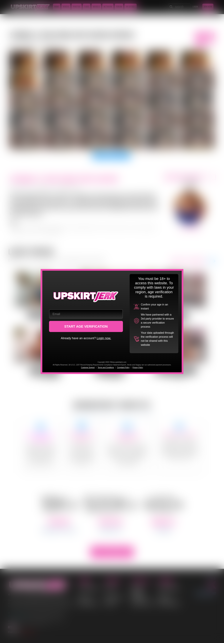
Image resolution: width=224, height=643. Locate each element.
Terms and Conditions (106, 367)
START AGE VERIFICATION (86, 326)
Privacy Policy (137, 367)
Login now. (104, 338)
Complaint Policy (123, 367)
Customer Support (88, 367)
